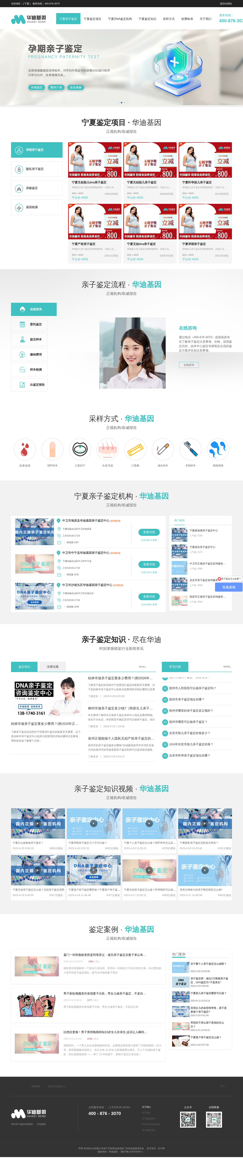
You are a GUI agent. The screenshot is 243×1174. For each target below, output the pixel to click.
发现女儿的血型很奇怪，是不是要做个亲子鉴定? (209, 1009)
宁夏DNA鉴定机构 (120, 18)
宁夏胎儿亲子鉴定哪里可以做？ (209, 993)
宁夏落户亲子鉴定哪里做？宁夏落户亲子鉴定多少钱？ (99, 889)
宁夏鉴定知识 (147, 18)
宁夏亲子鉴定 (68, 18)
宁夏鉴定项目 (92, 18)
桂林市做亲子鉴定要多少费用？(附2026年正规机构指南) (46, 723)
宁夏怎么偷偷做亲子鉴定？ (28, 842)
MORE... (143, 666)
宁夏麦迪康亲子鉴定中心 (204, 530)
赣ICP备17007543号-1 (131, 1151)
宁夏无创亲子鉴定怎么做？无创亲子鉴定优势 (38, 889)
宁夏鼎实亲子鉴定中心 (202, 547)
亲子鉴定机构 (148, 1118)
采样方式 (169, 18)
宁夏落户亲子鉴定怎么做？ (206, 1037)
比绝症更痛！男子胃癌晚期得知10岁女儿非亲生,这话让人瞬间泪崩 (106, 1032)
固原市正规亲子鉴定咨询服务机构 (208, 596)
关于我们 (206, 18)
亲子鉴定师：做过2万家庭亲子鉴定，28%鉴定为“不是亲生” (209, 980)
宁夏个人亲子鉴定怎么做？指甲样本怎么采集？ (151, 842)
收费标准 (187, 18)
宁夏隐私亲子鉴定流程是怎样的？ (199, 842)
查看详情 (149, 532)
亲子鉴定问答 (148, 1130)
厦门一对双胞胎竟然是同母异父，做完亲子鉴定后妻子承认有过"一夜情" (106, 954)
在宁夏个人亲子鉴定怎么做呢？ (209, 963)
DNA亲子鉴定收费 (151, 1124)
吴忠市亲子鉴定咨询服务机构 (206, 580)
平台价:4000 (86, 195)
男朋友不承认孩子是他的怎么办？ (207, 1024)
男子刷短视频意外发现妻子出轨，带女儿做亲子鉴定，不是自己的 (106, 993)
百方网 (161, 1148)
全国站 (228, 3)
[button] (121, 102)
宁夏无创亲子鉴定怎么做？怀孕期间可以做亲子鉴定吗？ (156, 889)
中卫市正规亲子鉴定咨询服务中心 (208, 563)
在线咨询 (189, 364)
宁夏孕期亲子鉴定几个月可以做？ (87, 842)
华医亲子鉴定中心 (57, 1086)
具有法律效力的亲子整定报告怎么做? (201, 889)
